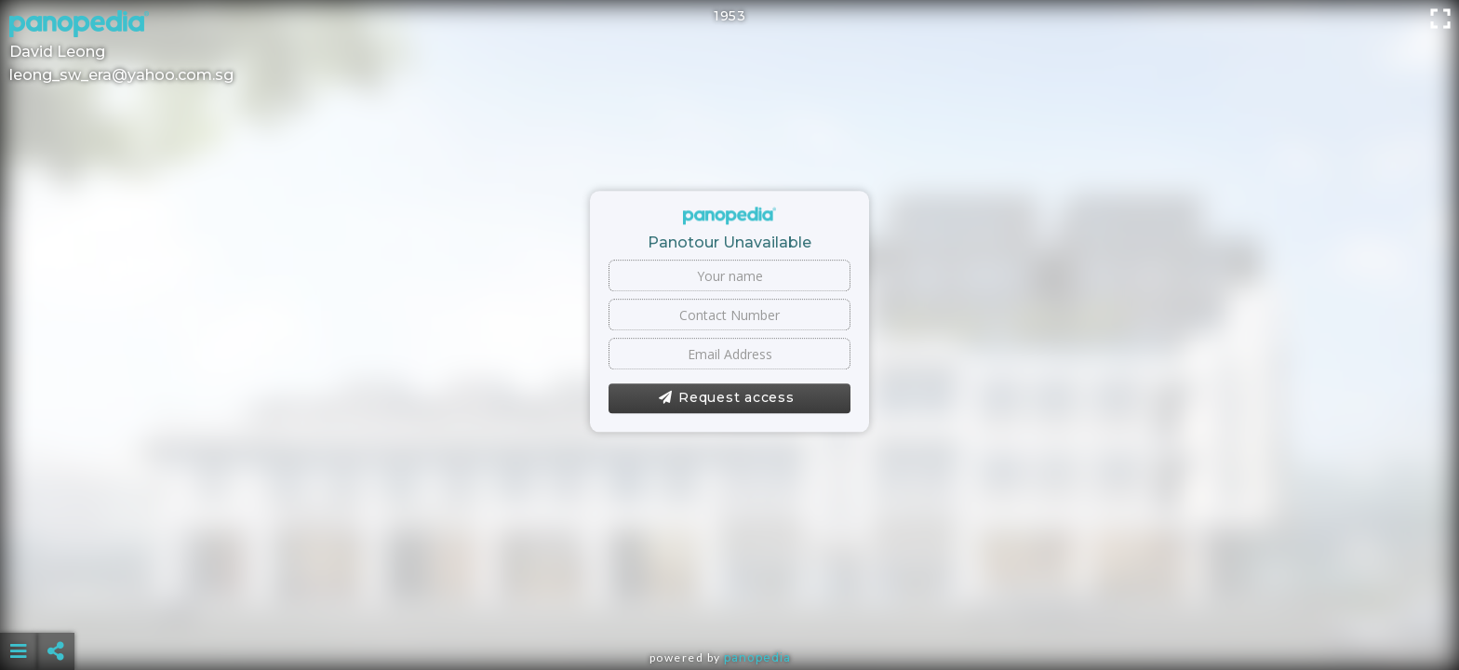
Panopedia (757, 657)
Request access (726, 398)
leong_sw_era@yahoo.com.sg (121, 75)
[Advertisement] (729, 605)
